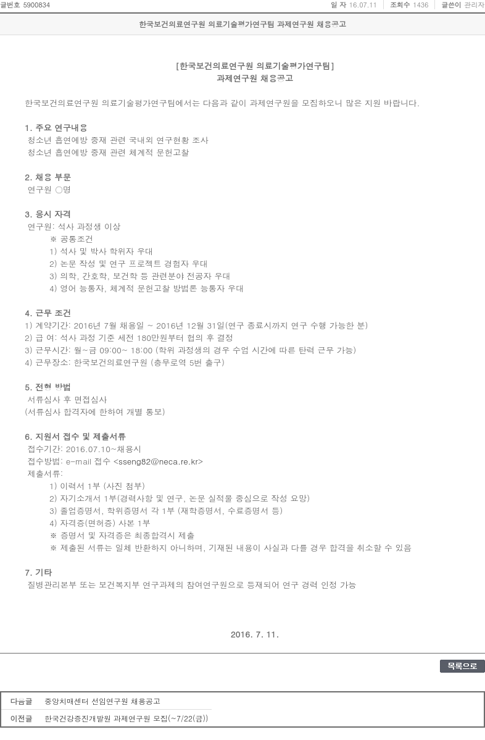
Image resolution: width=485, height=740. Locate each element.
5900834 (36, 4)
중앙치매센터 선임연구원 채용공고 (102, 701)
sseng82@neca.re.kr (158, 461)
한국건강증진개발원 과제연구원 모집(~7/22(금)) (126, 718)
